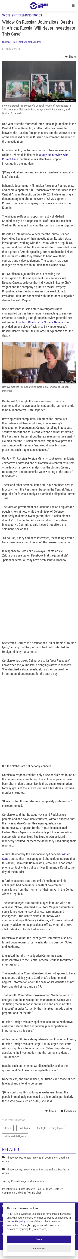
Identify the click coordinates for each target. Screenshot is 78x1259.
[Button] (70, 56)
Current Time (9, 42)
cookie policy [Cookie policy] (18, 1221)
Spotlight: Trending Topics (22, 15)
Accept (39, 1239)
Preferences (39, 1248)
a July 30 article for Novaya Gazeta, (41, 322)
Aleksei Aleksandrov (29, 42)
